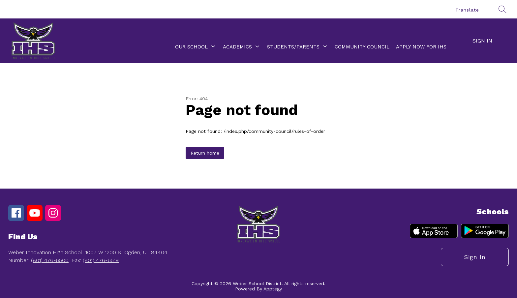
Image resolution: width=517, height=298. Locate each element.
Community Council (362, 47)
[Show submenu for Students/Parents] (293, 47)
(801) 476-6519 (101, 260)
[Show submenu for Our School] (191, 47)
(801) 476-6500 (50, 260)
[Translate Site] (470, 10)
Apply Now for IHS (421, 47)
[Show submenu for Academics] (237, 47)
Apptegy (272, 288)
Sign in (482, 41)
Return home (205, 153)
